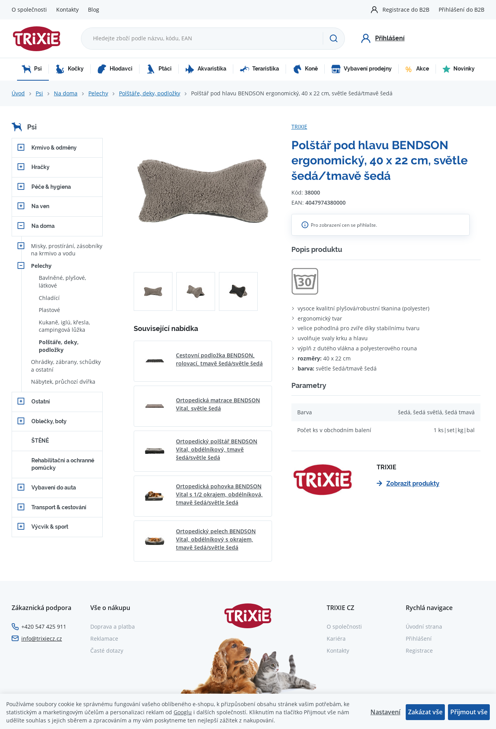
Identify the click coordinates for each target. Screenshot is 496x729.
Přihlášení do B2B (461, 9)
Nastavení (385, 712)
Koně (305, 69)
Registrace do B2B (405, 9)
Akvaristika (205, 69)
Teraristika (259, 69)
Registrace (419, 650)
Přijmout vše (468, 712)
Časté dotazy (106, 650)
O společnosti (29, 9)
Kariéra (336, 638)
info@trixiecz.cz (41, 638)
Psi (32, 69)
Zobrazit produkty (408, 483)
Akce (417, 69)
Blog (93, 9)
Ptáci (159, 69)
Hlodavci (115, 69)
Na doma (66, 93)
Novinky (459, 69)
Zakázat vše (425, 712)
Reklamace (104, 638)
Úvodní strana (424, 626)
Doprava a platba (112, 626)
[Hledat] (333, 38)
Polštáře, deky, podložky (149, 93)
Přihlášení (419, 638)
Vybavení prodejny (361, 69)
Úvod (18, 93)
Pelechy (98, 93)
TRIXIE (299, 126)
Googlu (183, 712)
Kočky (69, 69)
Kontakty (67, 9)
